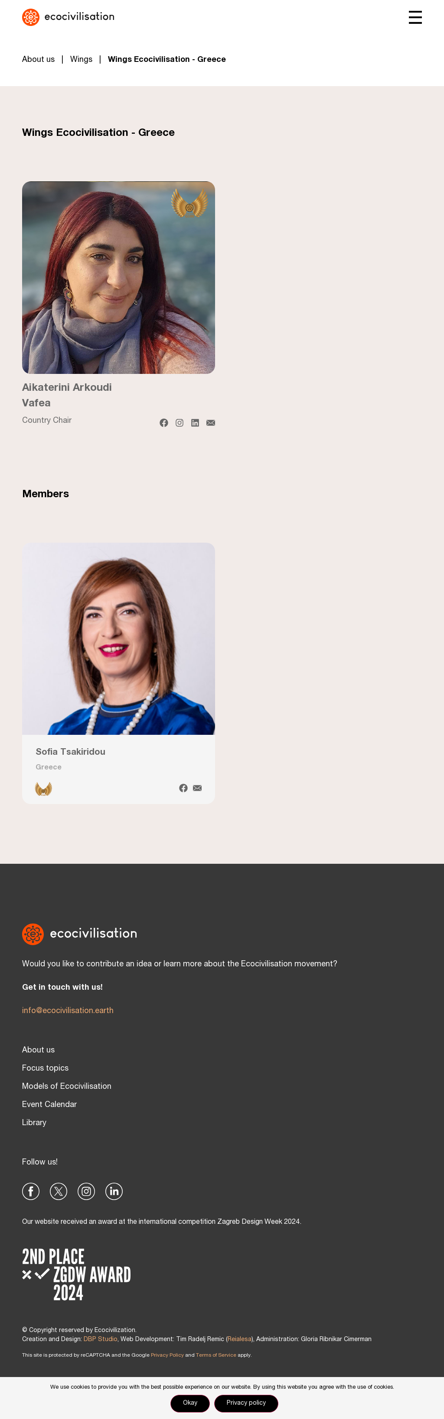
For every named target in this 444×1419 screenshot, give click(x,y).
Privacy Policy (167, 1355)
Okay (190, 1403)
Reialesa (239, 1340)
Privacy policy (246, 1403)
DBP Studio (101, 1340)
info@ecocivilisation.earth (68, 1011)
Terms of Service (216, 1355)
